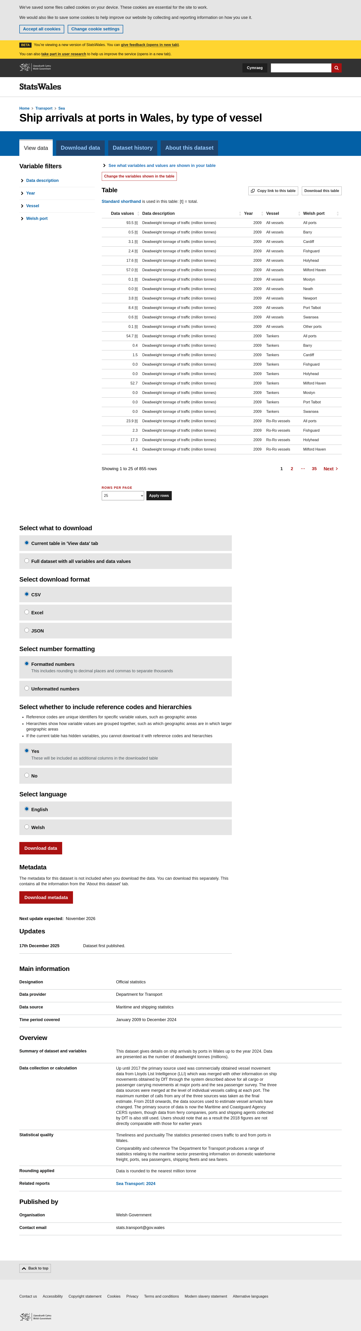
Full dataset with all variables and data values (81, 561)
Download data (40, 848)
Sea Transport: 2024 (135, 1183)
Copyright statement (85, 1296)
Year (248, 213)
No (34, 775)
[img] (40, 86)
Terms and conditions (161, 1296)
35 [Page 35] (314, 468)
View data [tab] (36, 148)
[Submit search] (337, 68)
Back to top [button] (38, 1268)
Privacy (132, 1296)
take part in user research (63, 54)
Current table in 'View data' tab (64, 543)
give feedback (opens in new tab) (150, 45)
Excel (37, 612)
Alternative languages (250, 1296)
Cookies (114, 1296)
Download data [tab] (80, 148)
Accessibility (53, 1296)
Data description (158, 213)
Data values (122, 213)
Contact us (28, 1296)
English (39, 809)
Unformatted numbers (55, 688)
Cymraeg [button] (255, 68)
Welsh (38, 827)
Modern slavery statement (206, 1296)
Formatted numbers (53, 664)
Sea (61, 108)
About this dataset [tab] (189, 148)
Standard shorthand (121, 201)
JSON (37, 630)
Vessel (272, 213)
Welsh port (314, 213)
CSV (36, 594)
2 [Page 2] (292, 468)
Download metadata (46, 897)
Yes (35, 751)
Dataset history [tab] (133, 148)
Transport (43, 108)
